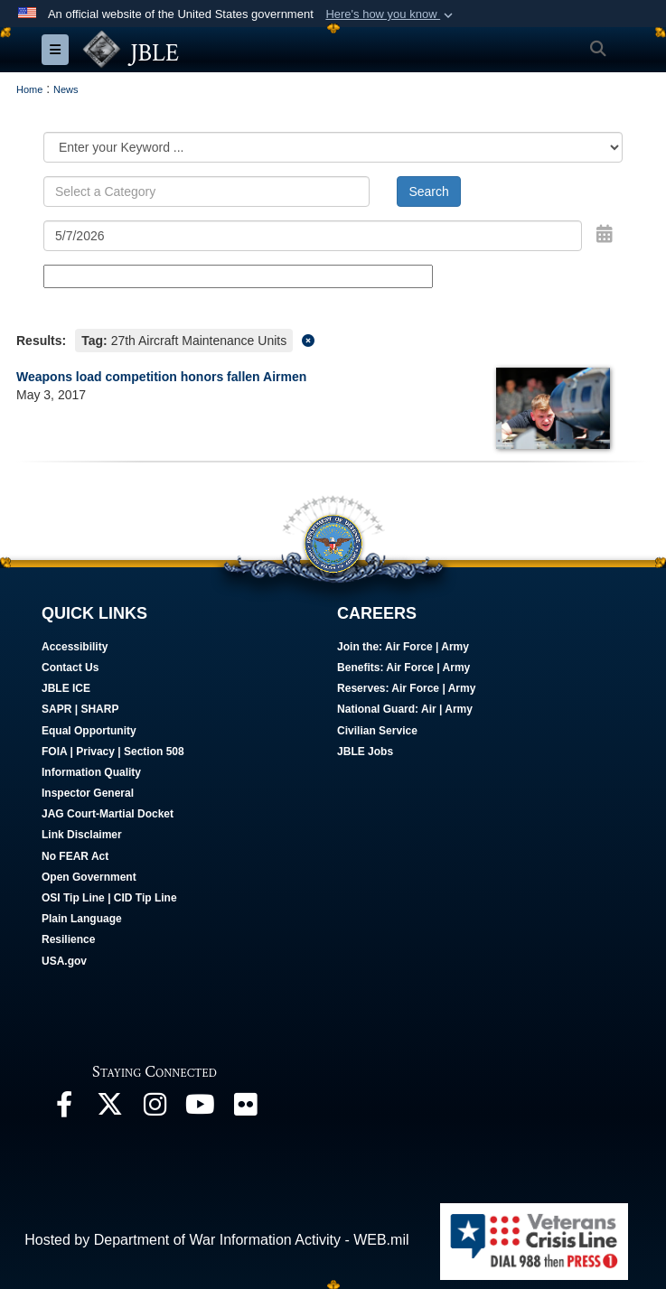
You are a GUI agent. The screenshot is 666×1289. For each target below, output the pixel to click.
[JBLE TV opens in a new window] (199, 1108)
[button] (390, 14)
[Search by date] (312, 235)
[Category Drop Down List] (333, 147)
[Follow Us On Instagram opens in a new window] (154, 1108)
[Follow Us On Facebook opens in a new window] (64, 1108)
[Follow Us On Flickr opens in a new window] (244, 1108)
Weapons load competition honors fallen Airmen (161, 376)
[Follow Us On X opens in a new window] (109, 1108)
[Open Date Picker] (604, 234)
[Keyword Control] (206, 191)
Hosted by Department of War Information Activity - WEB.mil (216, 1239)
